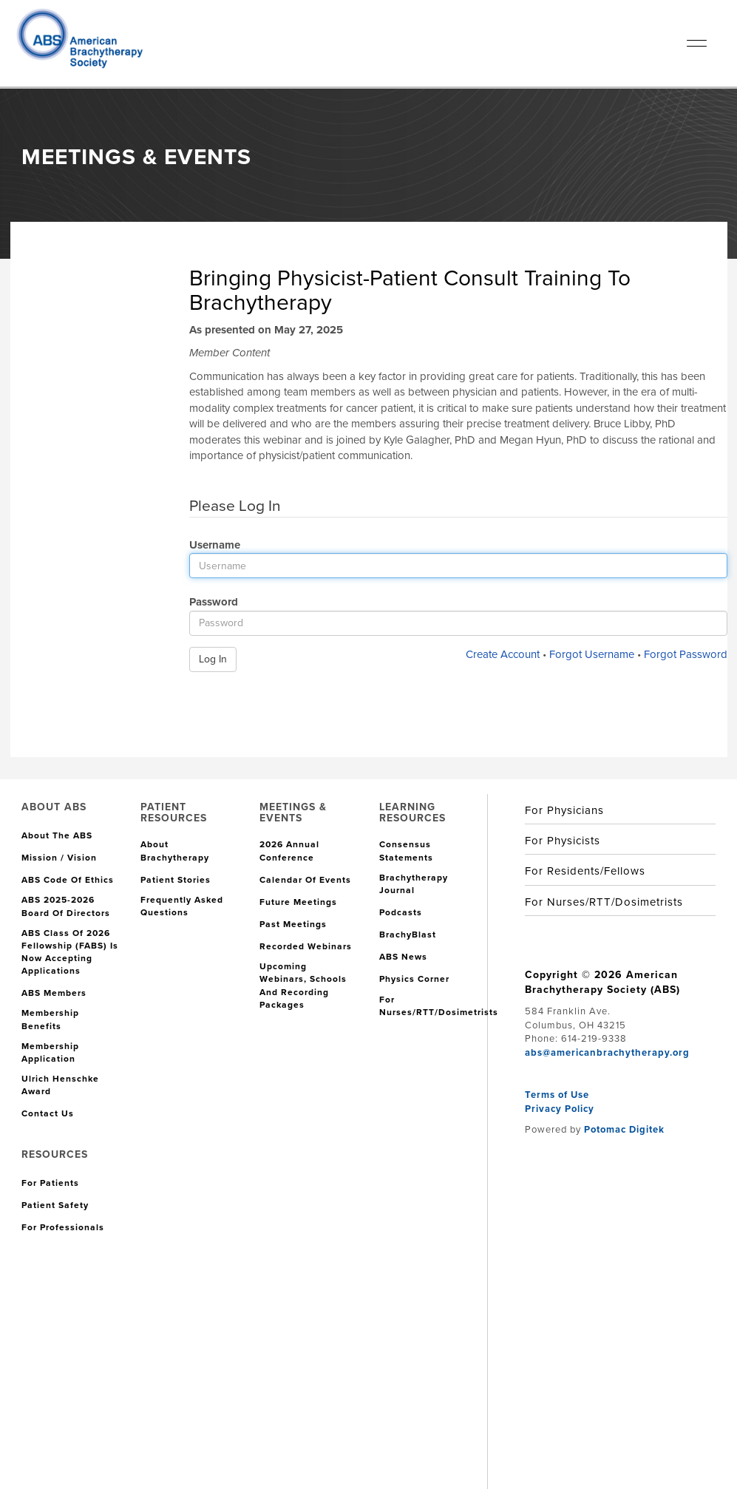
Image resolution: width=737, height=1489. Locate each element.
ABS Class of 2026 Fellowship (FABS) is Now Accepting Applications (69, 952)
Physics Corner (414, 979)
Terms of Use (557, 1095)
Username (209, 545)
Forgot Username (591, 654)
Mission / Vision (59, 858)
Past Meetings (293, 924)
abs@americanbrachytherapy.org (607, 1052)
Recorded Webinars (305, 946)
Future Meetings (298, 902)
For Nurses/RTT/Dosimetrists (438, 1006)
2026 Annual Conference (289, 851)
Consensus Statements (406, 851)
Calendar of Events (305, 880)
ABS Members (53, 993)
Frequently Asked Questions (181, 906)
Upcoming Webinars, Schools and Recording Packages (303, 985)
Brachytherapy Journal (413, 884)
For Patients (50, 1183)
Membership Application (50, 1052)
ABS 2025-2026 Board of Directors (65, 906)
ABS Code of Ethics (67, 880)
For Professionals (62, 1227)
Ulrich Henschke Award (60, 1085)
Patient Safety (55, 1205)
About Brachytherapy (174, 851)
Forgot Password (685, 654)
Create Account (503, 654)
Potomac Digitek (624, 1129)
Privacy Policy (559, 1109)
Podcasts (400, 912)
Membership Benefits (50, 1019)
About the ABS (56, 836)
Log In (213, 659)
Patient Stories (175, 880)
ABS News (403, 957)
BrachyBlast (407, 935)
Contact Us (47, 1114)
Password (208, 602)
